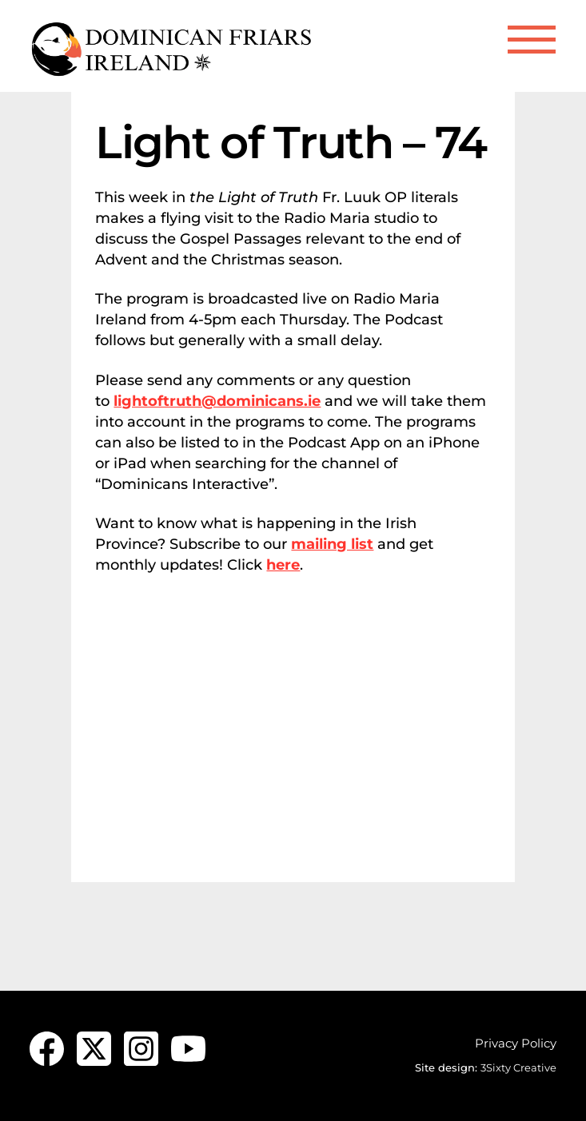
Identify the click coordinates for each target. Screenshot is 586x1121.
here (283, 565)
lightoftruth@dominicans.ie (217, 401)
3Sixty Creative (518, 1067)
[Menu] (531, 40)
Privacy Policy (515, 1043)
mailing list (332, 544)
